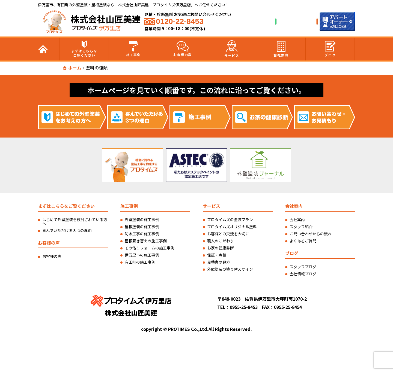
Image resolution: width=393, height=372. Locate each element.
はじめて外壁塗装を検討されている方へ (74, 221)
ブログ (330, 49)
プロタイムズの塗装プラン (230, 219)
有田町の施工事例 (140, 262)
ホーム (74, 67)
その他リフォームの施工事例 (149, 248)
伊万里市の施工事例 (142, 255)
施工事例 (133, 49)
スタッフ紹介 (301, 226)
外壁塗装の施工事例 (142, 219)
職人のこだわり (220, 241)
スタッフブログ (303, 267)
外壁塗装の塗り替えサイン (230, 269)
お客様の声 (182, 49)
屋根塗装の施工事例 (142, 226)
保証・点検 (216, 255)
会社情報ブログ (303, 274)
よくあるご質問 (303, 241)
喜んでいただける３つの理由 (67, 230)
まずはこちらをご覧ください (84, 49)
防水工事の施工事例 (142, 234)
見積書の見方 (218, 262)
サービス (231, 49)
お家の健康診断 (220, 248)
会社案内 (280, 49)
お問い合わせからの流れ (311, 234)
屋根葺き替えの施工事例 (146, 241)
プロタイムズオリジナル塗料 (232, 226)
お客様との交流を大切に (228, 234)
